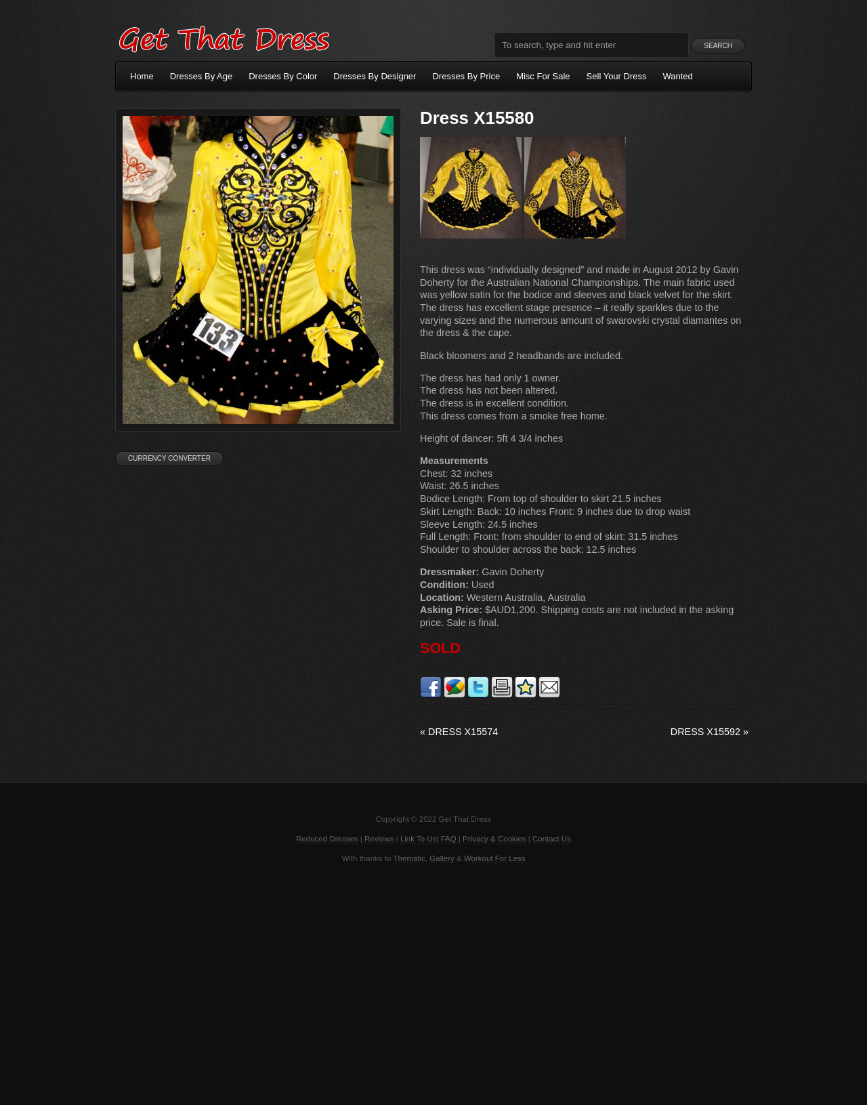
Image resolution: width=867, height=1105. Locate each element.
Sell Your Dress (617, 76)
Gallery (441, 858)
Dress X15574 (459, 731)
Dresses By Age (201, 76)
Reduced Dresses (327, 839)
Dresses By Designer (374, 76)
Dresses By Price (466, 76)
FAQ (449, 839)
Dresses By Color (283, 76)
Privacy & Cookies (494, 839)
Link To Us (418, 839)
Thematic (409, 858)
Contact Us (551, 839)
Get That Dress (223, 37)
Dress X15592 (709, 731)
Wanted (678, 76)
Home (142, 76)
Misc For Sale (543, 76)
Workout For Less (495, 858)
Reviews (379, 839)
